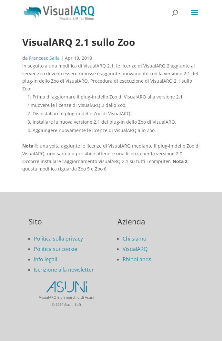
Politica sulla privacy (58, 238)
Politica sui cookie (55, 249)
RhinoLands (137, 259)
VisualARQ (135, 249)
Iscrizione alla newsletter (64, 269)
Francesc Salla (44, 58)
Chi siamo (134, 238)
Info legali (45, 259)
